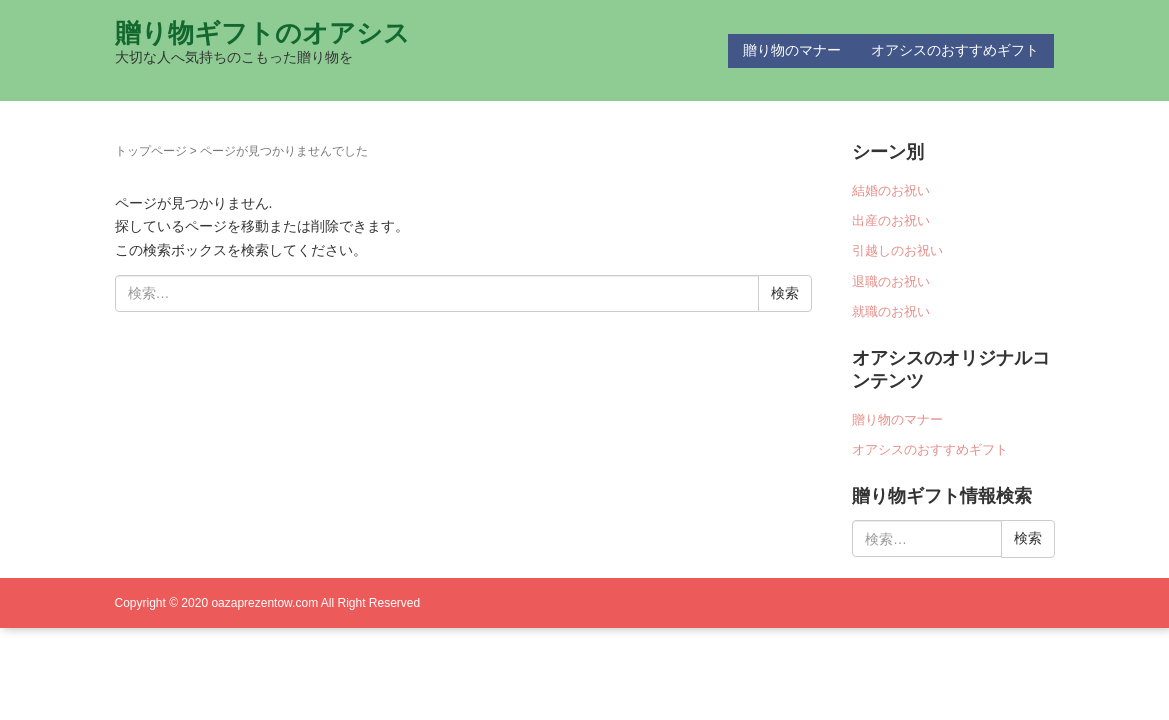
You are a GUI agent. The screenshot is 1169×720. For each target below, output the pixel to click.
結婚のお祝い (891, 190)
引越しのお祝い (897, 250)
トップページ (151, 151)
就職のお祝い (891, 311)
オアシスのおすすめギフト (955, 50)
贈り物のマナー (792, 50)
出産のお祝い (891, 220)
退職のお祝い (891, 281)
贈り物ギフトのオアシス (262, 33)
